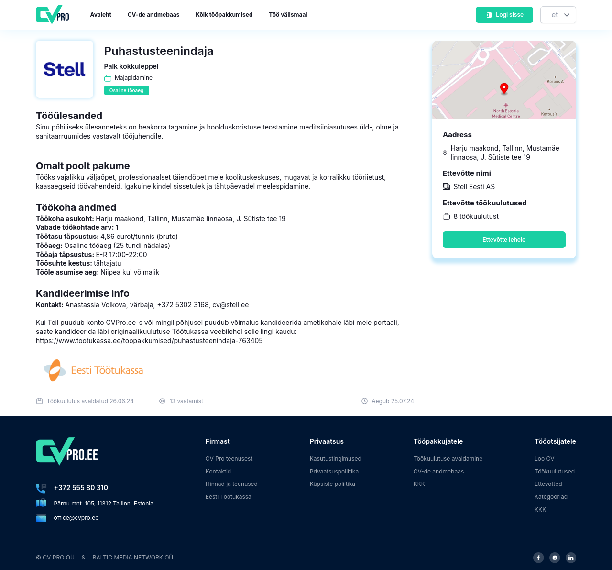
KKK (419, 483)
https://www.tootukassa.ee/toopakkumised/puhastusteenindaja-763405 (149, 340)
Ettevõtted (548, 483)
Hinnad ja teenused (232, 483)
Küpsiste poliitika (332, 483)
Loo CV (545, 458)
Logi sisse (504, 14)
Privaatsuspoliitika (334, 471)
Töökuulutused (555, 471)
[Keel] (558, 15)
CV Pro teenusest (229, 458)
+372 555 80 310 (81, 488)
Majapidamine (134, 77)
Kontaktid (218, 471)
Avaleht (100, 14)
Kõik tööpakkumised (224, 14)
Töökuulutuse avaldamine (448, 458)
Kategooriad (551, 496)
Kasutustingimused (335, 458)
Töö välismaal (288, 14)
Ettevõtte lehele (503, 239)
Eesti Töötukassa (228, 496)
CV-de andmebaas (154, 14)
